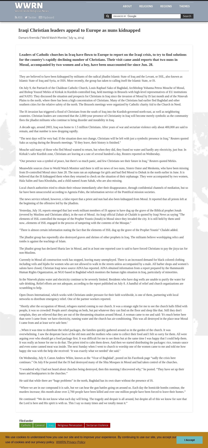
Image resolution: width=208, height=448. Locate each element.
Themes (184, 6)
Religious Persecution (70, 425)
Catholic (26, 425)
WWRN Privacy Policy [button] (70, 442)
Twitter (30, 17)
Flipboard (46, 17)
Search (187, 16)
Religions (146, 6)
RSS (19, 17)
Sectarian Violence (97, 425)
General (40, 425)
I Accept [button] (189, 440)
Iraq (51, 425)
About (127, 6)
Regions (166, 6)
